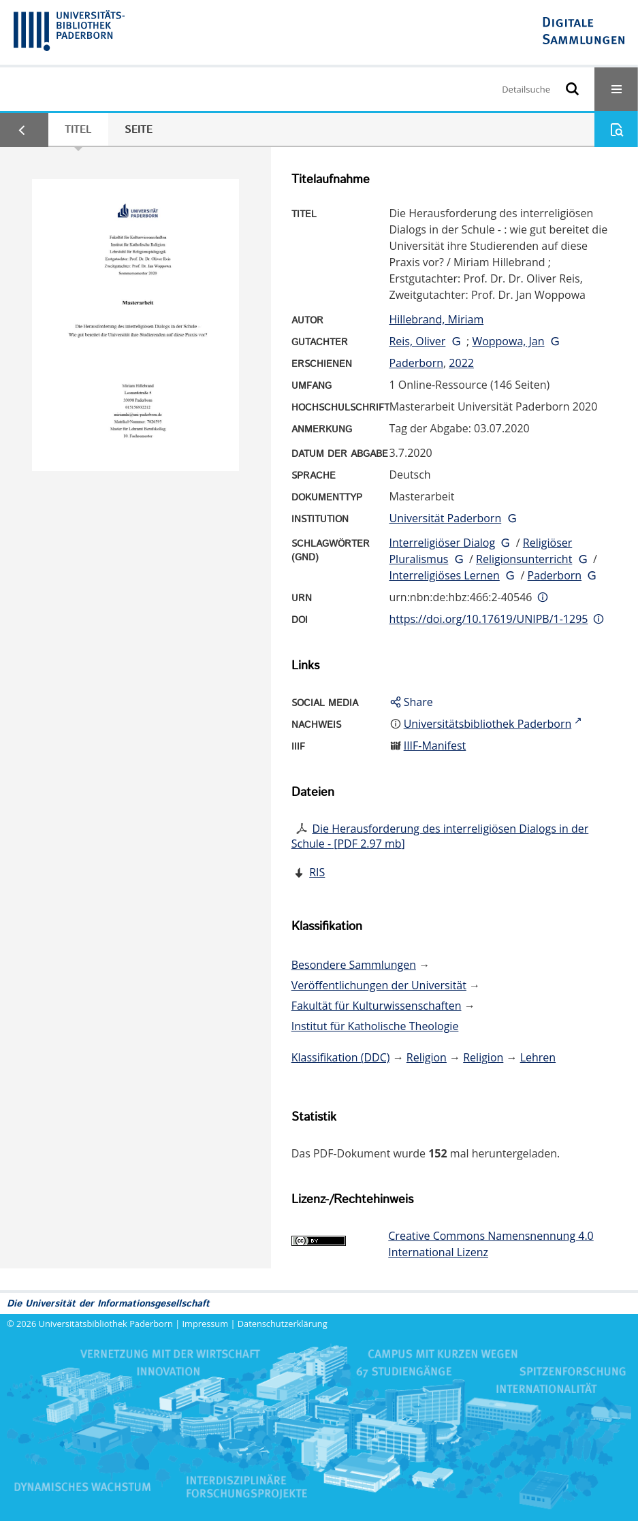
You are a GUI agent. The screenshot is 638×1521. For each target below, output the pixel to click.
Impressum (205, 1323)
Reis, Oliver (417, 341)
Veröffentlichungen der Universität (378, 985)
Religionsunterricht (524, 558)
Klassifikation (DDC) (340, 1057)
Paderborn (416, 362)
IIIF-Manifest (435, 745)
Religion (426, 1057)
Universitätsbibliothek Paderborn (106, 1323)
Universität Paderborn (445, 518)
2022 (461, 362)
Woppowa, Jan (508, 341)
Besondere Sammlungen (353, 964)
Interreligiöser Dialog (442, 542)
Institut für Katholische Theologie (375, 1026)
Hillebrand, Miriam (436, 319)
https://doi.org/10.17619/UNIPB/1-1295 (488, 618)
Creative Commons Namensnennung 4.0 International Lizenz (490, 1244)
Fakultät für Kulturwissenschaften (376, 1005)
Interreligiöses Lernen (444, 575)
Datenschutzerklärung (283, 1323)
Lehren (538, 1057)
